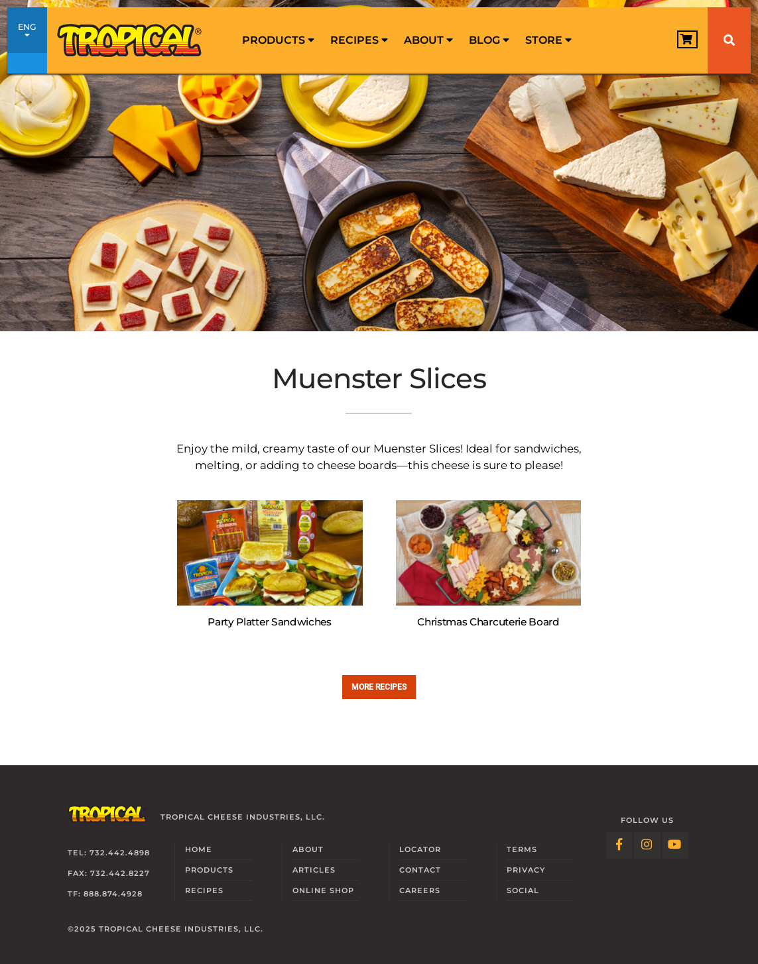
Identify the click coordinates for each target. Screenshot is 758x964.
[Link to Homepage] (130, 40)
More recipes (379, 687)
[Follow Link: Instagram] (647, 845)
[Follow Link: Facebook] (619, 845)
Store (548, 40)
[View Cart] (687, 39)
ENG (27, 42)
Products (278, 40)
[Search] (729, 40)
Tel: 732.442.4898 (109, 852)
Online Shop (323, 890)
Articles (314, 870)
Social (523, 890)
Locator (420, 849)
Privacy (526, 870)
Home (198, 849)
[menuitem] (278, 40)
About (428, 40)
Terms (522, 849)
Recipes (359, 40)
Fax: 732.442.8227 (109, 873)
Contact (420, 870)
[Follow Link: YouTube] (675, 845)
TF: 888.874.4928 (105, 893)
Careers (419, 890)
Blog (489, 40)
